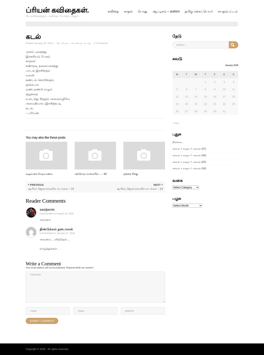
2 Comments (101, 43)
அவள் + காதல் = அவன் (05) (189, 161)
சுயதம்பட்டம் (228, 11)
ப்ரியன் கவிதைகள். (57, 10)
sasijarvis (47, 209)
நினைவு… (178, 142)
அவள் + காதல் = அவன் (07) (189, 148)
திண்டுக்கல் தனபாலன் (56, 229)
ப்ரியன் (64, 43)
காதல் (128, 11)
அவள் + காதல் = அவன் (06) (189, 155)
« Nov (175, 123)
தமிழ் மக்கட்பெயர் (199, 11)
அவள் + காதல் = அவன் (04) (189, 168)
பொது (142, 11)
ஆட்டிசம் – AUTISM (166, 11)
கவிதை (113, 11)
